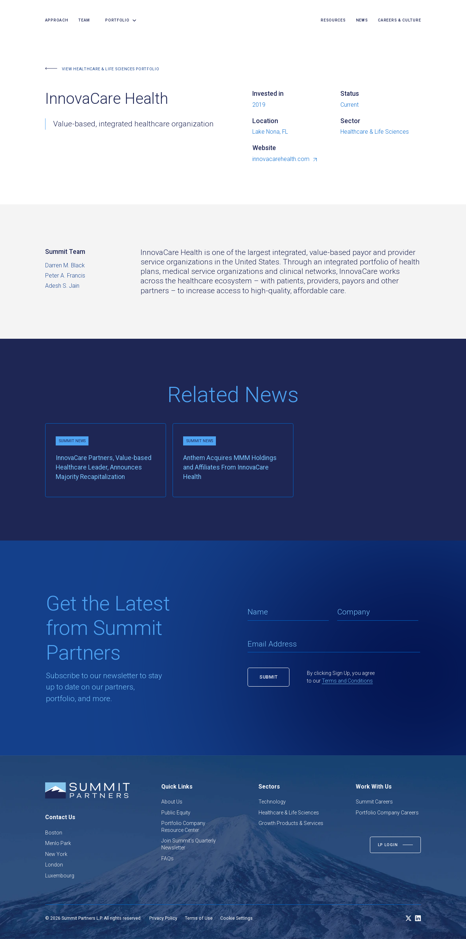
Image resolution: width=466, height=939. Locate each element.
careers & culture (399, 20)
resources (333, 20)
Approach (56, 20)
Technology (272, 802)
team (84, 20)
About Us (171, 802)
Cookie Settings (236, 918)
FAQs (167, 858)
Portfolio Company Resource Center (183, 826)
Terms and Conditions (347, 681)
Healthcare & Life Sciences (288, 813)
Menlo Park (58, 843)
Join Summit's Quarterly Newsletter (188, 844)
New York (56, 854)
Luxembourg (59, 876)
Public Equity (175, 813)
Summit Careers (374, 802)
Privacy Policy (163, 918)
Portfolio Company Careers (387, 813)
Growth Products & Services (290, 823)
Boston (53, 833)
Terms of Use (199, 918)
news (362, 20)
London (54, 865)
